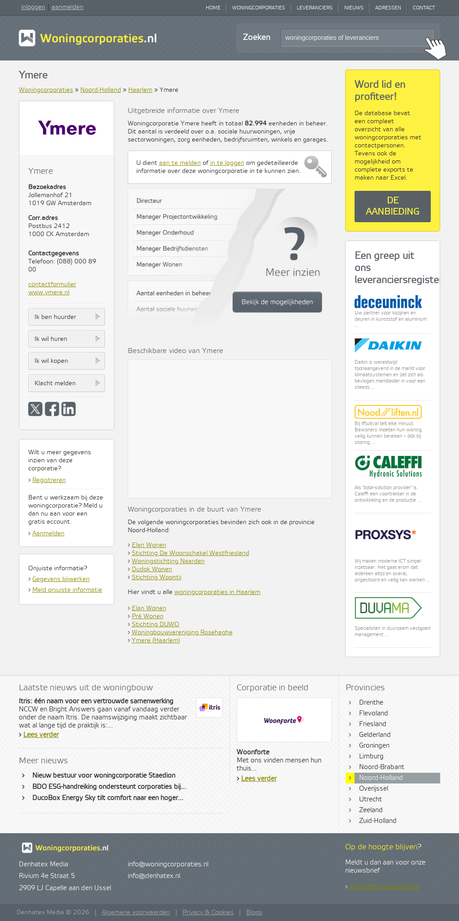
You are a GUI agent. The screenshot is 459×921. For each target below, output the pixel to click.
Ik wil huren (51, 339)
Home (213, 8)
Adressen (388, 8)
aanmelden (67, 7)
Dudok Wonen (152, 569)
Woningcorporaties (258, 8)
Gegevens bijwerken (61, 579)
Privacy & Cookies (208, 912)
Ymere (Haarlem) (156, 641)
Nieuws (354, 8)
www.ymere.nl (48, 292)
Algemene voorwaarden (136, 912)
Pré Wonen (148, 616)
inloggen (33, 7)
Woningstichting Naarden (168, 561)
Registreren (49, 480)
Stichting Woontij (157, 577)
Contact (424, 8)
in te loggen (227, 163)
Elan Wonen (149, 545)
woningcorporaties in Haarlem (217, 592)
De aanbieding (393, 206)
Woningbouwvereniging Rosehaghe (182, 632)
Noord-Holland (100, 90)
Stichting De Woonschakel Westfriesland (190, 553)
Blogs (254, 912)
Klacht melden (55, 383)
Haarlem (140, 90)
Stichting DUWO (155, 624)
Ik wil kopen (51, 361)
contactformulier (52, 284)
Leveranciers (315, 8)
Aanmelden (48, 533)
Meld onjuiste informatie (67, 590)
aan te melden (180, 163)
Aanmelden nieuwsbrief (385, 887)
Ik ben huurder (55, 317)
